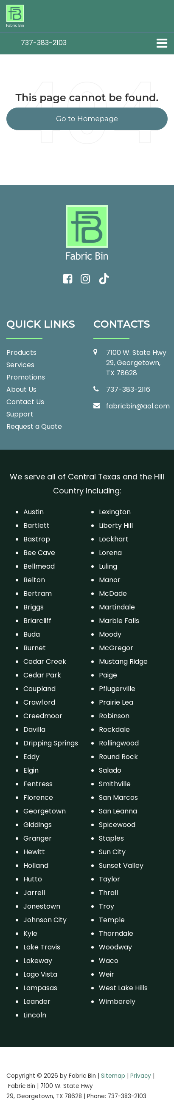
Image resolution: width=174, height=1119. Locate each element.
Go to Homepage (87, 118)
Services (20, 365)
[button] (43, 43)
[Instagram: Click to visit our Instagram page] (85, 279)
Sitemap (113, 1076)
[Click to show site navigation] (162, 43)
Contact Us (25, 402)
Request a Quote (34, 426)
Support (20, 414)
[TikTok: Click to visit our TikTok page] (104, 279)
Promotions (25, 377)
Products (21, 352)
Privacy (140, 1076)
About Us (21, 389)
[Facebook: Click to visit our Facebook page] (67, 279)
